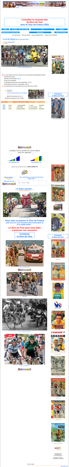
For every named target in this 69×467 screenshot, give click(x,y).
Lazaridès (22, 105)
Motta (21, 107)
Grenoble (41, 105)
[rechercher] (31, 183)
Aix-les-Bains (33, 107)
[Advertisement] (34, 12)
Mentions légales (30, 464)
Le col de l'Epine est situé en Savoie (13, 75)
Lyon (31, 105)
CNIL (61, 457)
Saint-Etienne (33, 108)
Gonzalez (22, 108)
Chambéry (8, 82)
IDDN (62, 458)
